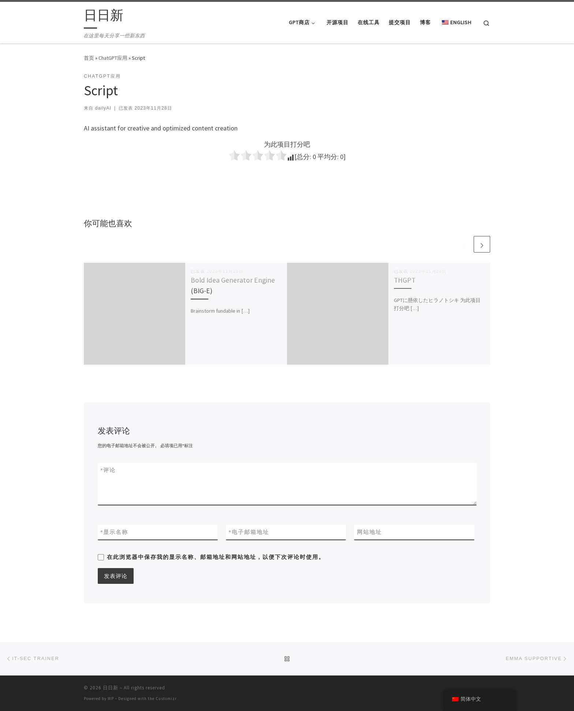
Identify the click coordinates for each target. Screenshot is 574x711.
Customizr (166, 698)
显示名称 (114, 532)
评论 (108, 470)
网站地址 (369, 532)
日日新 (110, 688)
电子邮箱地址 (249, 532)
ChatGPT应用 (112, 58)
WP (111, 698)
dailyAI (103, 108)
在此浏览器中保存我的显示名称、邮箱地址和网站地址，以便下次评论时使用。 (216, 557)
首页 (89, 58)
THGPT (404, 280)
